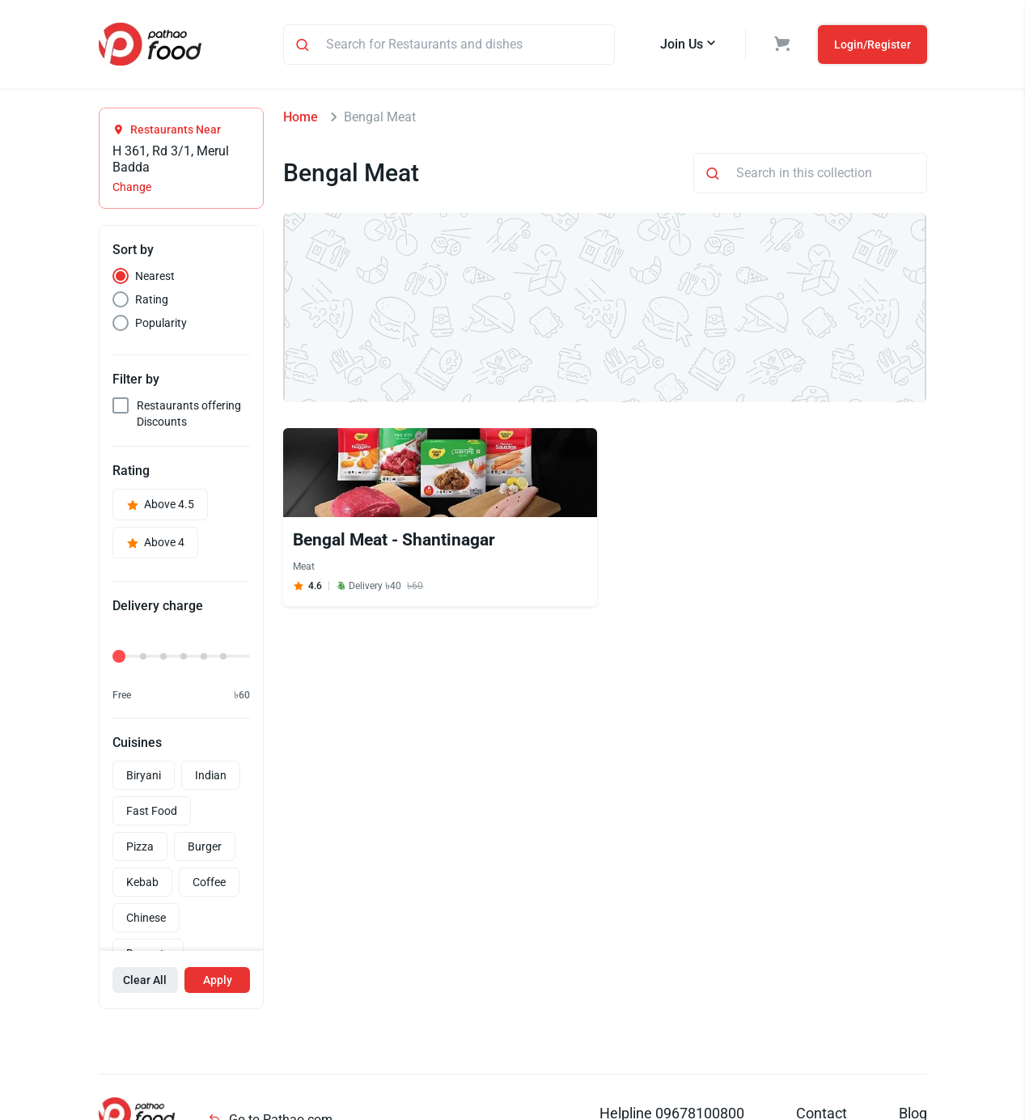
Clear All (145, 980)
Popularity (161, 322)
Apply (217, 980)
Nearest (155, 275)
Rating (151, 299)
